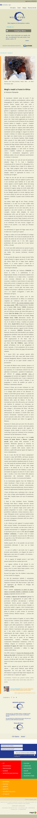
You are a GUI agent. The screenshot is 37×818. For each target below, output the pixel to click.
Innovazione (7, 768)
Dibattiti (5, 789)
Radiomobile (7, 766)
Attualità (6, 794)
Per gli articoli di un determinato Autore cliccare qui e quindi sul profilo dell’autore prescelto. (18, 719)
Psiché (26, 770)
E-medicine (27, 766)
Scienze (5, 770)
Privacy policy (22, 805)
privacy (31, 755)
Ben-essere (27, 768)
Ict (4, 763)
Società (10, 53)
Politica (5, 784)
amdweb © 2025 (32, 799)
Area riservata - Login (6, 4)
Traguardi (27, 773)
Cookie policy (15, 805)
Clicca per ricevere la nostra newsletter (25, 752)
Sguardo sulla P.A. (9, 791)
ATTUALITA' (3, 53)
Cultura (26, 763)
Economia (6, 781)
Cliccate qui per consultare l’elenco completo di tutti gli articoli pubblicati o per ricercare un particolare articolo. (18, 715)
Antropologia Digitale (10, 773)
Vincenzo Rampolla (15, 689)
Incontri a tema (29, 775)
